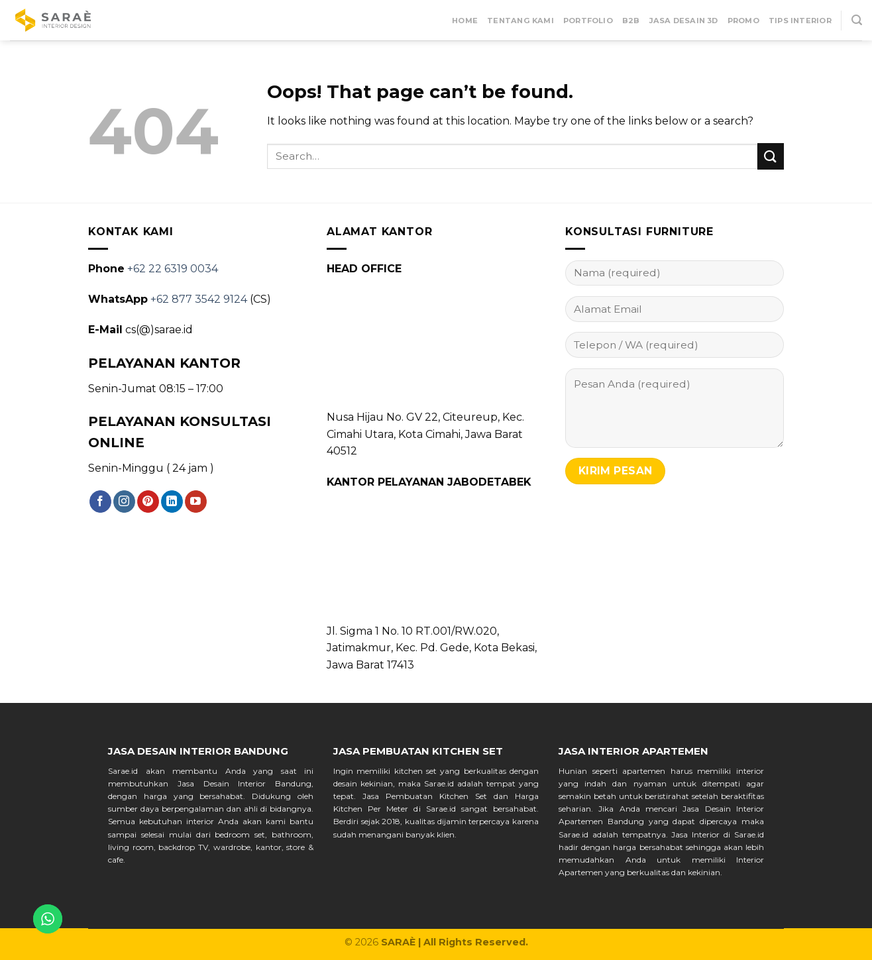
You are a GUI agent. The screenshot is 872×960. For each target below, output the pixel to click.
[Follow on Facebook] (100, 501)
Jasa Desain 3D (683, 20)
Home (465, 20)
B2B (631, 20)
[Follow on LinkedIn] (172, 501)
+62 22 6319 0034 (172, 268)
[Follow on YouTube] (196, 501)
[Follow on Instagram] (124, 501)
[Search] (856, 20)
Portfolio (588, 20)
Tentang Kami (520, 20)
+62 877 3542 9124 (198, 299)
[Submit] (770, 156)
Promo (743, 20)
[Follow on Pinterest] (148, 501)
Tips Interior (800, 20)
